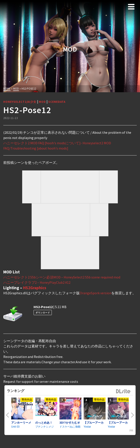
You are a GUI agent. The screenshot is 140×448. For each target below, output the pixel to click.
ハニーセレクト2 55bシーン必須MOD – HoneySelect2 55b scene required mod (61, 277)
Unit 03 (15, 426)
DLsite (123, 391)
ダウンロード (43, 312)
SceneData (56, 102)
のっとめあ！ (43, 422)
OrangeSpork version (95, 293)
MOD (42, 102)
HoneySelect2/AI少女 (19, 102)
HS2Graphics (34, 287)
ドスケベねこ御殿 (70, 426)
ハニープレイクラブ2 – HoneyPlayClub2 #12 (36, 282)
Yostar (87, 426)
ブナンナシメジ (44, 426)
